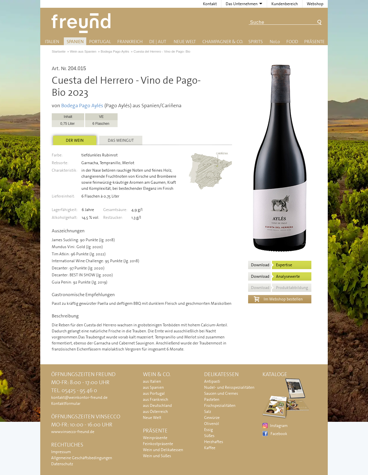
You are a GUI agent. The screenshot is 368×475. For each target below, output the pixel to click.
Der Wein (75, 140)
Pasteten (211, 399)
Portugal (100, 42)
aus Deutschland (157, 405)
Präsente (314, 42)
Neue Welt (185, 42)
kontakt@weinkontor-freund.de (79, 397)
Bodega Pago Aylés (82, 105)
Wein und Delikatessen (163, 449)
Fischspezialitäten (219, 405)
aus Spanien (153, 387)
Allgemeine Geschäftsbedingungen (81, 457)
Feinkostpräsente (158, 443)
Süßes (209, 435)
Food (292, 42)
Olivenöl (211, 423)
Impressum (61, 451)
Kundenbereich (284, 3)
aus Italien (152, 381)
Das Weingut (121, 140)
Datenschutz (62, 463)
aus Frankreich (155, 399)
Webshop (315, 3)
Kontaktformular (65, 403)
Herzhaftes (213, 441)
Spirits (255, 42)
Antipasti (212, 381)
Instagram (279, 425)
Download (271, 264)
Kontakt (210, 3)
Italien (52, 42)
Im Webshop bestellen (278, 298)
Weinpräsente (155, 437)
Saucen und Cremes (221, 393)
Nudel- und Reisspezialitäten (229, 387)
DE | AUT (157, 42)
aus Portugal (154, 393)
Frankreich (130, 42)
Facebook (279, 433)
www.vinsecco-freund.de (72, 431)
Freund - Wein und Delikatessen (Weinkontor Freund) (82, 23)
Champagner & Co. (222, 42)
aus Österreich (155, 411)
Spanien (75, 42)
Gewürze (212, 417)
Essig (208, 429)
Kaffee (209, 447)
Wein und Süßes (157, 455)
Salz (207, 411)
